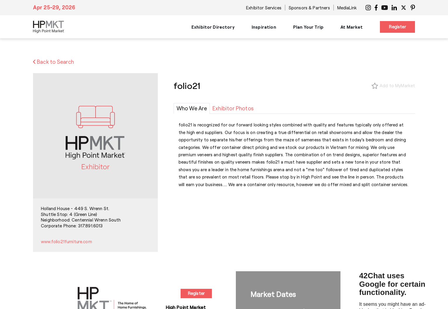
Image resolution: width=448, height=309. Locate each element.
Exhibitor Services (263, 7)
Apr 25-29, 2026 (54, 7)
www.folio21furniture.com (66, 241)
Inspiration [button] (264, 27)
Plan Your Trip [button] (308, 27)
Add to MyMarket (397, 85)
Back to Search (53, 62)
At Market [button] (351, 27)
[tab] (192, 108)
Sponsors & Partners (309, 7)
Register (397, 26)
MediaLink (347, 7)
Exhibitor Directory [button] (213, 27)
